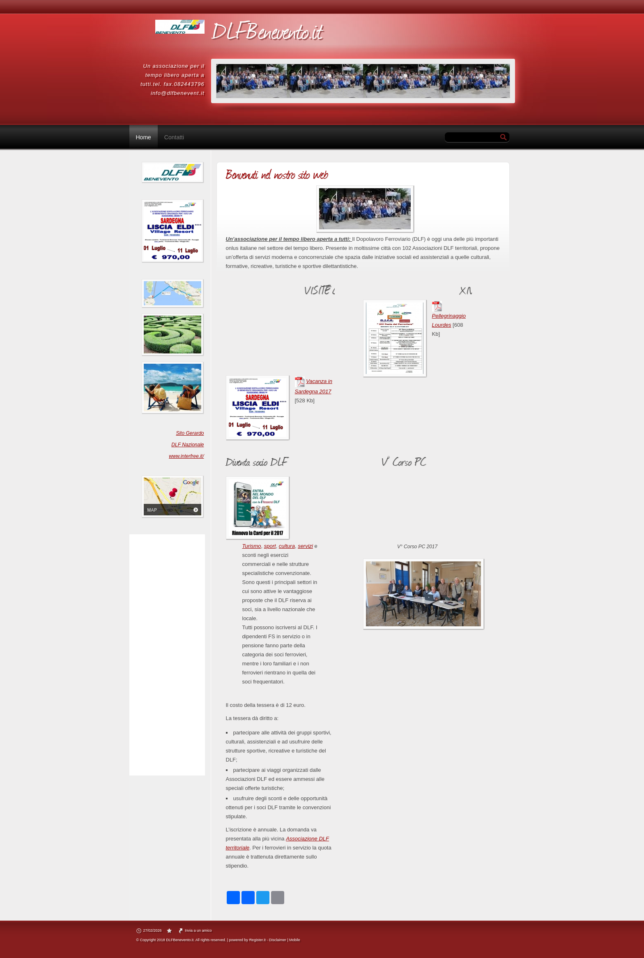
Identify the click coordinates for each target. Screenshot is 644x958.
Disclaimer (277, 940)
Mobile (294, 940)
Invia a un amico (198, 930)
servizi (305, 546)
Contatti (174, 137)
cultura (287, 546)
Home (143, 137)
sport (270, 546)
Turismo (251, 546)
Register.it (257, 940)
